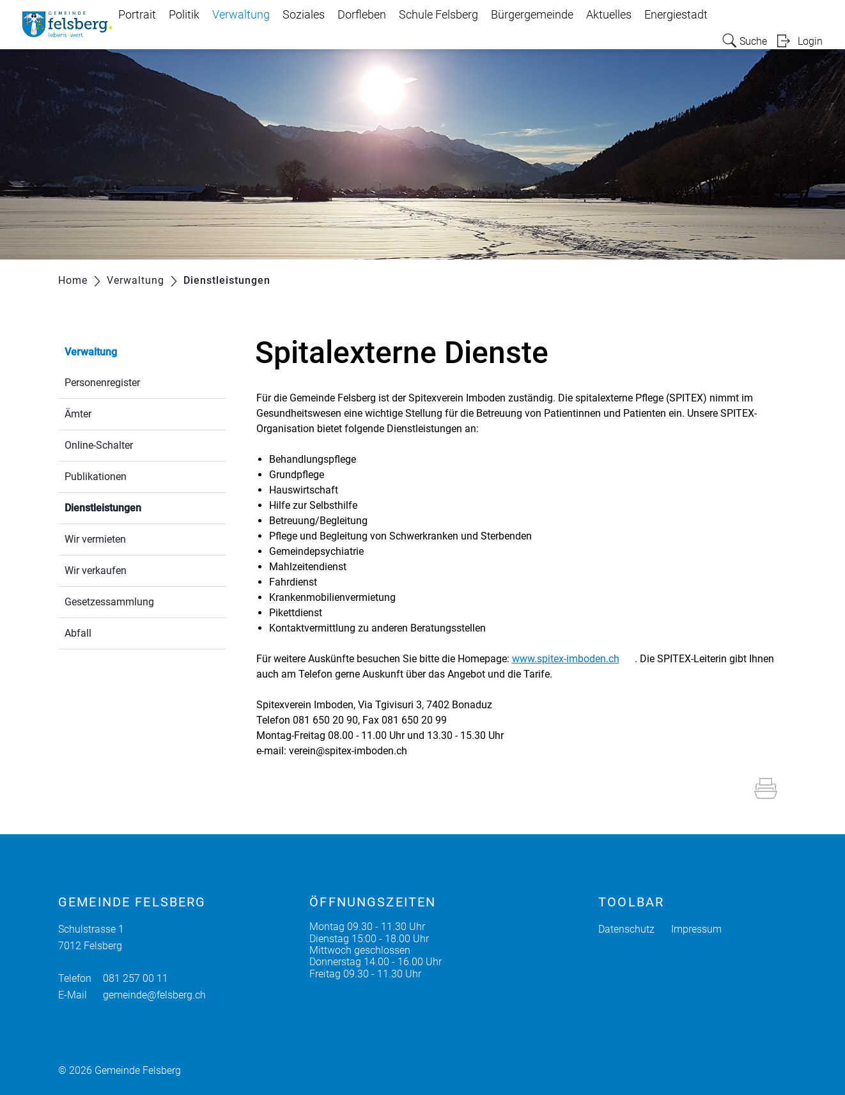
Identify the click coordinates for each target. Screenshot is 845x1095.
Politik (184, 14)
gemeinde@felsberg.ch (154, 995)
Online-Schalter (99, 445)
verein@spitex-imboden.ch (348, 751)
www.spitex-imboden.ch (572, 659)
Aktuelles (609, 14)
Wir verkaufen (96, 570)
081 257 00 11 (135, 978)
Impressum (696, 929)
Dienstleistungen (133, 506)
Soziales (304, 14)
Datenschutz (626, 929)
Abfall (78, 633)
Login (810, 41)
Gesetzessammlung (109, 602)
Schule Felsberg (438, 14)
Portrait (137, 14)
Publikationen (96, 476)
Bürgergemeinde (532, 14)
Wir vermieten (95, 539)
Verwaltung (241, 14)
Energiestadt (676, 14)
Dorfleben (361, 14)
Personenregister (102, 383)
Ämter (78, 414)
